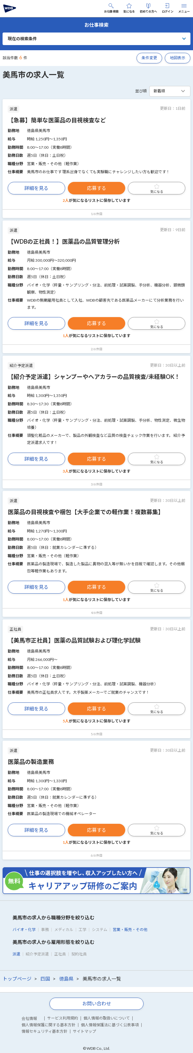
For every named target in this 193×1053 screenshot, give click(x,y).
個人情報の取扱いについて (106, 1018)
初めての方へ (148, 8)
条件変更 (149, 57)
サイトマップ (84, 1031)
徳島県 (66, 979)
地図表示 (177, 57)
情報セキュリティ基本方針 (44, 1031)
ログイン (167, 8)
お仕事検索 (111, 8)
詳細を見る (36, 188)
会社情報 (29, 1018)
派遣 (16, 954)
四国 (45, 979)
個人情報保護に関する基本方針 (48, 1024)
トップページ (17, 979)
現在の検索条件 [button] (22, 38)
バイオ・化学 (24, 929)
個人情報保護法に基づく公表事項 (110, 1024)
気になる (129, 8)
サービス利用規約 (62, 1018)
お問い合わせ (96, 1003)
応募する (96, 188)
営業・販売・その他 (130, 929)
